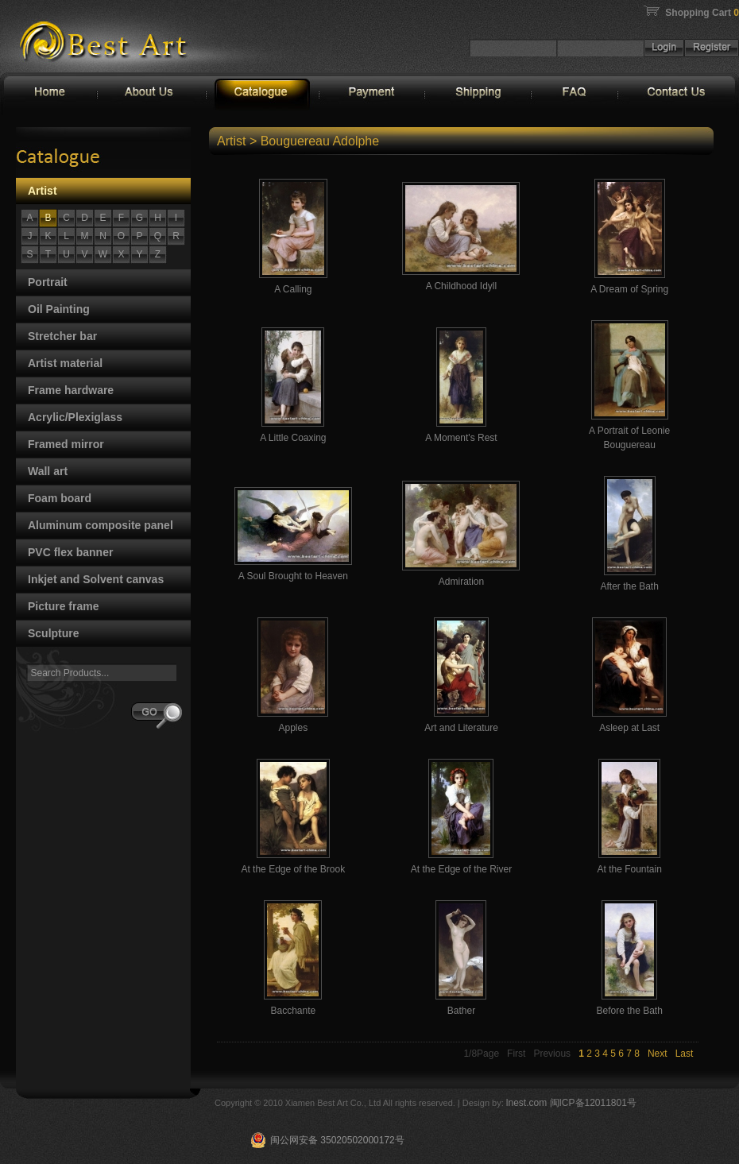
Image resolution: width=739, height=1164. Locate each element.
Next (657, 1053)
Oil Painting (59, 309)
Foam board (59, 498)
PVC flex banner (70, 552)
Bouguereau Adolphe (320, 141)
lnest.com (528, 1102)
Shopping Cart (702, 12)
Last (684, 1053)
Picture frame (63, 606)
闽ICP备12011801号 (593, 1102)
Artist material (65, 363)
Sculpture (53, 633)
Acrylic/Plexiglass (75, 417)
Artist (42, 190)
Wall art (48, 471)
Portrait (48, 282)
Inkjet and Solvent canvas (96, 579)
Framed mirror (66, 444)
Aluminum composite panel (100, 525)
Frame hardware (71, 390)
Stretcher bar (62, 336)
